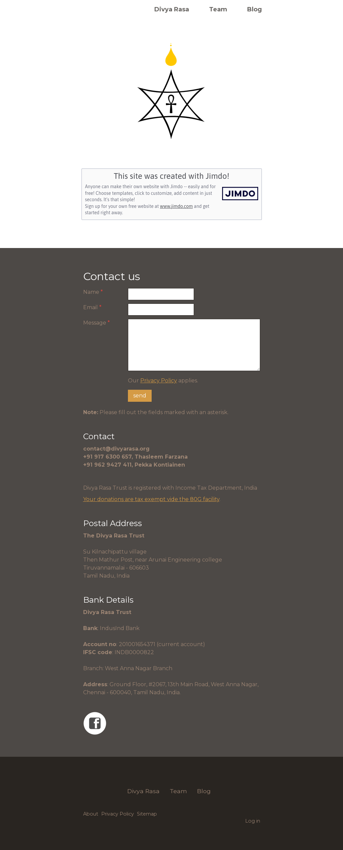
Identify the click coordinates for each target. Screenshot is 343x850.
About (90, 814)
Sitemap (147, 814)
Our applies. (163, 380)
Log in (252, 821)
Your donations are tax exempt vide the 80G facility (151, 499)
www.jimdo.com (176, 206)
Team (218, 9)
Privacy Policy (158, 380)
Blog (254, 9)
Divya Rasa (171, 9)
